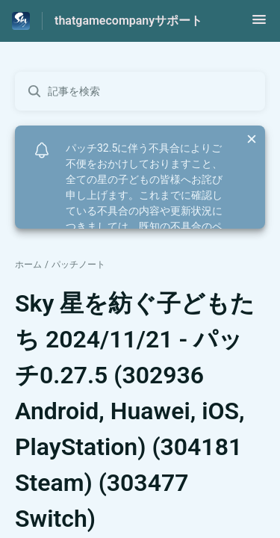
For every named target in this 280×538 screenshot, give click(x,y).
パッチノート (78, 264)
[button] (259, 24)
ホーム (28, 264)
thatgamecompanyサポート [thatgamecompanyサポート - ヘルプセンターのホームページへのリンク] (128, 20)
